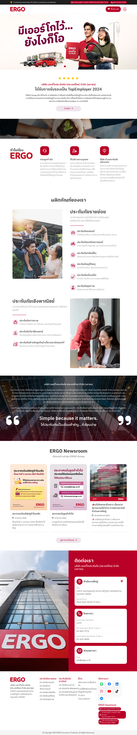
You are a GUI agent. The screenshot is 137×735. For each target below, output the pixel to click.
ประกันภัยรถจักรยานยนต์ (45, 687)
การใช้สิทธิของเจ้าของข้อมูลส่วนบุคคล (87, 690)
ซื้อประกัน (113, 9)
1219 (118, 2)
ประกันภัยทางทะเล (66, 685)
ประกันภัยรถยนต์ (47, 682)
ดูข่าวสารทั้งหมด (68, 540)
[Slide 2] (68, 66)
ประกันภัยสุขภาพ (47, 699)
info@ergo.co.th (84, 660)
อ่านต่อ (68, 108)
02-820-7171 (89, 2)
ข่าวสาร (81, 695)
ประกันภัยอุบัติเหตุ (47, 696)
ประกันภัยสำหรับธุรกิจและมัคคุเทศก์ (68, 693)
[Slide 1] (65, 66)
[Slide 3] (72, 66)
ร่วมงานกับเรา (84, 699)
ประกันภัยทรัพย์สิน (47, 692)
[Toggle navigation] (125, 9)
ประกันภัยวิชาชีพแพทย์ (68, 688)
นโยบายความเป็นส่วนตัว (87, 684)
